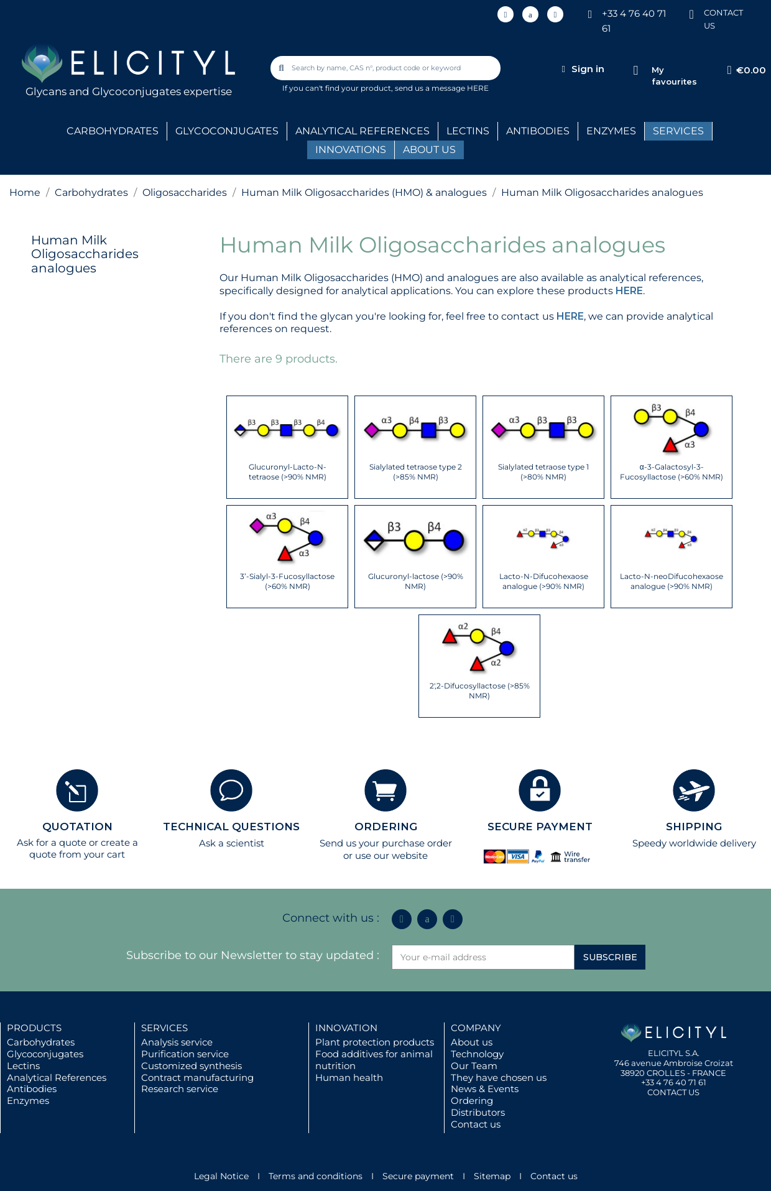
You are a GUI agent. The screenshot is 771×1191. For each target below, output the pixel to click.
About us (471, 1042)
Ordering (472, 1100)
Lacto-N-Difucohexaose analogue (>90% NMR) (543, 581)
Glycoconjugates (45, 1054)
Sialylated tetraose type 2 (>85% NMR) (415, 471)
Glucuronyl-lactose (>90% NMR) (415, 581)
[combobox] (386, 68)
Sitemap (492, 1176)
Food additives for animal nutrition (374, 1060)
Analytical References (56, 1077)
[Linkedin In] (505, 14)
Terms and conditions (315, 1176)
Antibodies (32, 1089)
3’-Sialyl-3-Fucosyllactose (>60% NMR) (287, 581)
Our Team (474, 1066)
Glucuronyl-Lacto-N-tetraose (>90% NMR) (287, 471)
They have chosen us (499, 1077)
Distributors (478, 1112)
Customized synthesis (191, 1066)
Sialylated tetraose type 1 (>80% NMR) (543, 471)
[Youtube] (555, 14)
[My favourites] (635, 70)
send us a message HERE (442, 88)
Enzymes (28, 1100)
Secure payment (418, 1176)
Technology (477, 1054)
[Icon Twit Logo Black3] (530, 14)
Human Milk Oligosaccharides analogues (85, 254)
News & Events (485, 1089)
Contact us (476, 1124)
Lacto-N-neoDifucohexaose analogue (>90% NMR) (671, 581)
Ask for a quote (51, 842)
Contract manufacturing (197, 1077)
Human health (349, 1077)
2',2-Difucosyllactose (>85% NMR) (480, 690)
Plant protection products (374, 1042)
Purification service (185, 1054)
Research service (179, 1089)
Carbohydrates (41, 1042)
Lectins (23, 1066)
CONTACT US (673, 1092)
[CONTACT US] (691, 13)
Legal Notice (221, 1176)
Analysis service (177, 1042)
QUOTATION (77, 826)
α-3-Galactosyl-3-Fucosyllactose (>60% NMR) (671, 471)
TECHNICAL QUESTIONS (231, 826)
